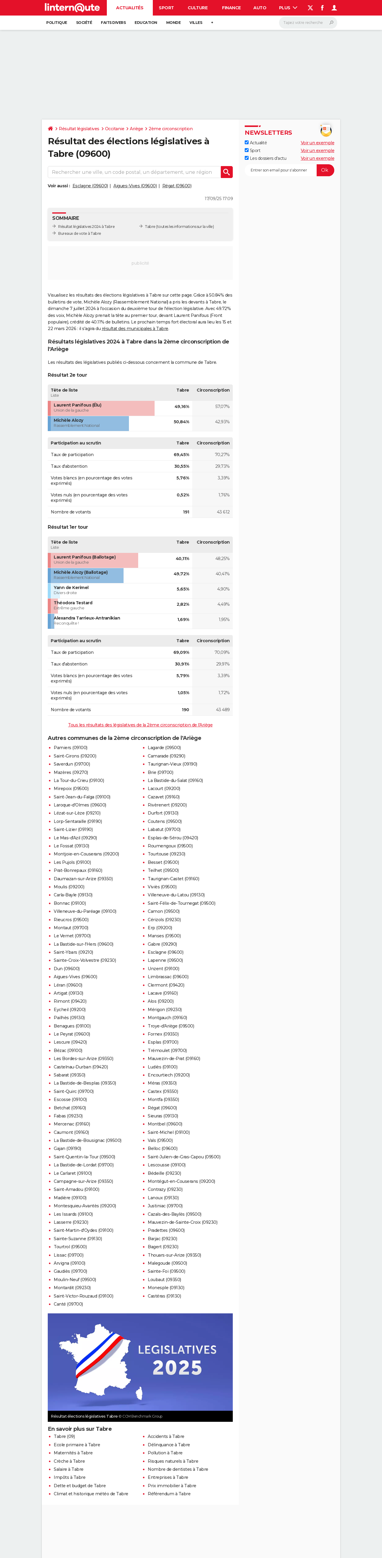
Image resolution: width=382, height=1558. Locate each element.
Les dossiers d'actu (265, 158)
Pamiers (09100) (70, 747)
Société (84, 22)
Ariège (136, 128)
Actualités (129, 7)
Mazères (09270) (71, 772)
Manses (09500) (164, 936)
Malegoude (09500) (167, 1263)
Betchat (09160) (70, 1108)
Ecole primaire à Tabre (77, 1444)
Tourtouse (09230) (166, 854)
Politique (56, 22)
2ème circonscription (170, 128)
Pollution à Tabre (165, 1453)
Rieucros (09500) (71, 919)
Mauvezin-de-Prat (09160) (174, 1058)
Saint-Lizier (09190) (73, 829)
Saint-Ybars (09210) (73, 952)
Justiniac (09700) (165, 1206)
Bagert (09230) (163, 1246)
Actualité (256, 142)
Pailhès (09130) (69, 1017)
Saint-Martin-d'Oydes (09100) (83, 1230)
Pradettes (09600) (166, 1230)
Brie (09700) (160, 772)
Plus (288, 7)
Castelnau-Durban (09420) (81, 1067)
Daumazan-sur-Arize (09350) (83, 878)
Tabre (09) (64, 1436)
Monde (173, 22)
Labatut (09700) (164, 829)
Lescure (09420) (70, 1042)
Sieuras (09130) (163, 1116)
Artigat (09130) (68, 993)
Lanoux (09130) (163, 1197)
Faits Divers (113, 22)
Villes (196, 22)
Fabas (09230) (68, 1116)
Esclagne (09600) (90, 185)
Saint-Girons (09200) (75, 756)
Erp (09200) (160, 927)
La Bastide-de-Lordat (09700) (83, 1165)
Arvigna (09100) (69, 1263)
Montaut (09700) (71, 927)
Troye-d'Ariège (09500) (171, 1026)
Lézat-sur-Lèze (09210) (77, 813)
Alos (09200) (160, 1001)
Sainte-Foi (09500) (166, 1271)
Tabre (150, 226)
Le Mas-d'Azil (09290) (75, 838)
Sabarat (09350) (69, 1075)
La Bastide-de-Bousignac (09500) (87, 1140)
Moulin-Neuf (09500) (75, 1279)
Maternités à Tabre (73, 1453)
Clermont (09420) (166, 985)
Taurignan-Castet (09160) (173, 878)
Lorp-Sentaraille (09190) (78, 821)
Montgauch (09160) (167, 1017)
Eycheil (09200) (70, 1009)
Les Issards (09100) (73, 1214)
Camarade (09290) (166, 756)
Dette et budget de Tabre (80, 1485)
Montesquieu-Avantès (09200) (85, 1206)
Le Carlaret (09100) (73, 1173)
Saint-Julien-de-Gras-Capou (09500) (184, 1157)
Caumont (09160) (71, 1132)
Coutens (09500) (165, 821)
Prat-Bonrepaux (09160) (78, 870)
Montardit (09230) (72, 1287)
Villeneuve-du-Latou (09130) (176, 895)
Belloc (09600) (162, 1148)
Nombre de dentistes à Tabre (178, 1469)
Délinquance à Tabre (169, 1444)
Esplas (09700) (163, 1042)
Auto (259, 7)
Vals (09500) (160, 1140)
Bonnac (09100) (70, 903)
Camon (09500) (164, 911)
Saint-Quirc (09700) (74, 1091)
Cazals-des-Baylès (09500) (174, 1214)
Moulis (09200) (69, 887)
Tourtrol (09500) (70, 1246)
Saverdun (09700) (72, 764)
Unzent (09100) (163, 968)
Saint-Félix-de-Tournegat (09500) (181, 903)
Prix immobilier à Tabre (172, 1485)
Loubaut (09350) (164, 1279)
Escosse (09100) (70, 1099)
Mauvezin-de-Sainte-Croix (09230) (182, 1222)
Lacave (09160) (163, 993)
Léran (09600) (68, 985)
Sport (166, 7)
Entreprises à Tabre (168, 1477)
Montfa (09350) (163, 1099)
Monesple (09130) (166, 1287)
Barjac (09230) (162, 1238)
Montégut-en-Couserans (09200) (181, 1181)
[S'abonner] (289, 170)
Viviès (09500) (162, 887)
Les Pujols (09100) (72, 862)
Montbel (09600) (165, 1124)
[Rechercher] (308, 23)
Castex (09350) (163, 1091)
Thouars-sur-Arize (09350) (174, 1255)
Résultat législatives (79, 128)
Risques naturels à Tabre (173, 1461)
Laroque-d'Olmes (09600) (80, 805)
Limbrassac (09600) (168, 976)
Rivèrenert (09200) (167, 805)
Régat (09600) (177, 185)
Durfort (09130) (163, 813)
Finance (231, 7)
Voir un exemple (318, 142)
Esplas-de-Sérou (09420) (173, 838)
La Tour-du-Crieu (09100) (79, 780)
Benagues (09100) (72, 1026)
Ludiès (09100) (162, 1067)
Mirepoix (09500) (71, 788)
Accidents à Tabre (166, 1436)
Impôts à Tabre (69, 1477)
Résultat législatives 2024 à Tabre (86, 226)
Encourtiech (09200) (169, 1075)
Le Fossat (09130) (71, 846)
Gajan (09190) (67, 1148)
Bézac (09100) (68, 1050)
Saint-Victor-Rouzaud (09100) (83, 1296)
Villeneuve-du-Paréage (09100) (85, 911)
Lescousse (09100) (167, 1165)
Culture (198, 7)
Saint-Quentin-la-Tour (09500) (84, 1157)
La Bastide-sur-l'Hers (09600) (83, 944)
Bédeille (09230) (164, 1173)
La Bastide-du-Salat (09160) (175, 780)
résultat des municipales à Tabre (135, 328)
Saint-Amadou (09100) (76, 1189)
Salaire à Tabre (69, 1469)
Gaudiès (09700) (70, 1271)
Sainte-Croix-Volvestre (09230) (85, 960)
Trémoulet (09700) (167, 1050)
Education (146, 22)
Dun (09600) (67, 968)
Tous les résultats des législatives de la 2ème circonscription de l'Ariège (140, 725)
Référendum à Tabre (169, 1493)
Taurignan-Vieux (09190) (172, 764)
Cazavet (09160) (164, 797)
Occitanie (114, 128)
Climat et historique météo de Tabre (91, 1493)
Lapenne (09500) (165, 960)
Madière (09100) (70, 1197)
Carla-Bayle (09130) (73, 895)
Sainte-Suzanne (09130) (78, 1238)
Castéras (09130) (164, 1296)
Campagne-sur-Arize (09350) (83, 1181)
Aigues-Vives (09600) (135, 185)
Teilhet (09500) (163, 870)
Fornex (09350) (163, 1034)
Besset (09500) (163, 862)
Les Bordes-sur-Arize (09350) (83, 1058)
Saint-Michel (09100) (169, 1132)
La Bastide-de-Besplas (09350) (85, 1083)
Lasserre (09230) (71, 1222)
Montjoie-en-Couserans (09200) (86, 854)
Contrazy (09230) (165, 1189)
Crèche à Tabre (69, 1461)
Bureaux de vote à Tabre (79, 233)
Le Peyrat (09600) (72, 1034)
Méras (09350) (162, 1083)
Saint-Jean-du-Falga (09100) (82, 797)
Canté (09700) (68, 1304)
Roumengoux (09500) (170, 846)
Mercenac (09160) (72, 1124)
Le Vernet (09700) (72, 936)
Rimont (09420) (70, 1001)
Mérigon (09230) (165, 1009)
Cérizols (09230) (164, 919)
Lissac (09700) (68, 1255)
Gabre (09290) (162, 944)
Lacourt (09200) (164, 788)
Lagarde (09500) (164, 747)
